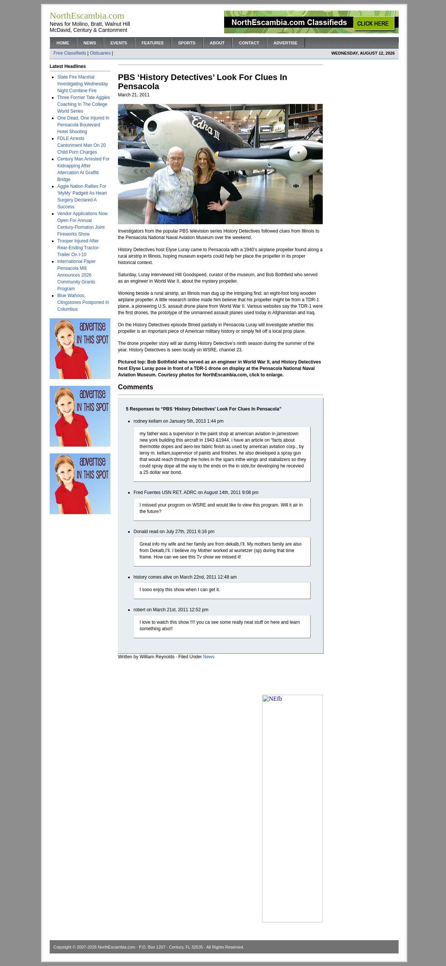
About (217, 43)
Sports (186, 43)
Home (63, 43)
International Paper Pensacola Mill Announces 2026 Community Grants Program (76, 275)
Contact (249, 43)
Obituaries (100, 53)
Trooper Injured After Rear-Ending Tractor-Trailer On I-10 (78, 247)
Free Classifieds (69, 53)
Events (118, 43)
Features (152, 43)
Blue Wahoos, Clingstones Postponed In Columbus (83, 302)
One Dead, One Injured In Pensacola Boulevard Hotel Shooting (83, 124)
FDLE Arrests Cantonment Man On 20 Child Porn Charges (81, 145)
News (89, 43)
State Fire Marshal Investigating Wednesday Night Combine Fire (82, 83)
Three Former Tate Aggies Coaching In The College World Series (83, 104)
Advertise (285, 43)
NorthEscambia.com (116, 947)
